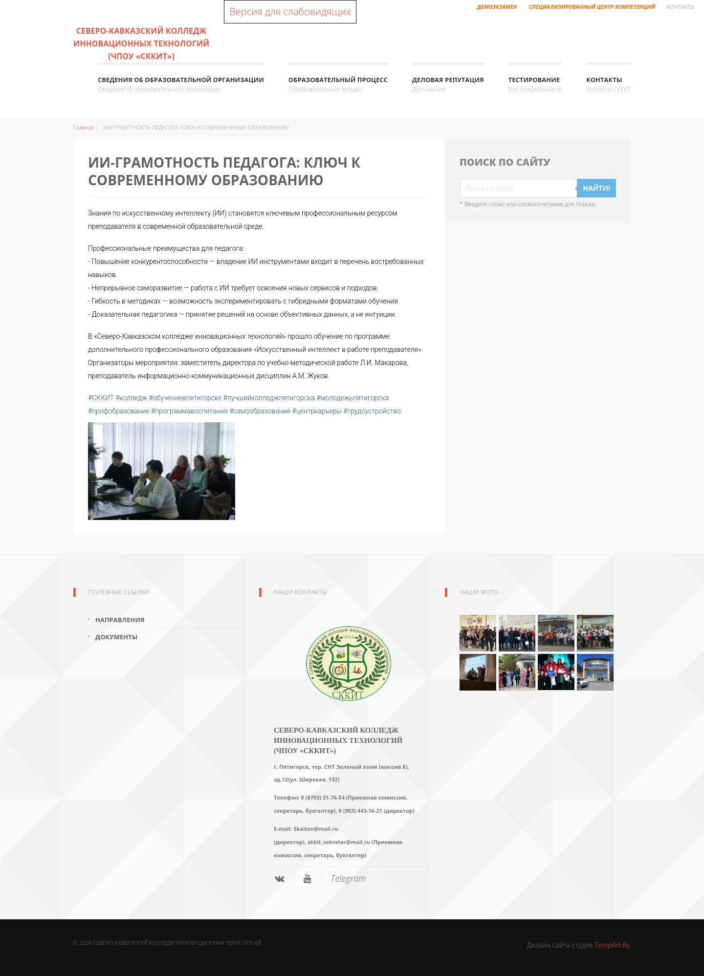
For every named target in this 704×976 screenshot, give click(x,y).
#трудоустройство (372, 411)
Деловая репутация (448, 84)
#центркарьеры (317, 411)
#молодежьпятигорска (352, 398)
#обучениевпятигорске (185, 398)
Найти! (596, 188)
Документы (116, 636)
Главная (83, 127)
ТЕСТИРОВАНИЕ (535, 84)
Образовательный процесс (338, 84)
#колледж (131, 398)
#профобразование (119, 411)
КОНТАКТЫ (608, 84)
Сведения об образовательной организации (181, 84)
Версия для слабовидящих (290, 11)
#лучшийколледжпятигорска (269, 398)
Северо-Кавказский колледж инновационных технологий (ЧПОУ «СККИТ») (141, 43)
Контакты (680, 6)
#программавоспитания (189, 411)
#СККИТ (101, 398)
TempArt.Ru (612, 945)
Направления (120, 619)
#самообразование (259, 411)
